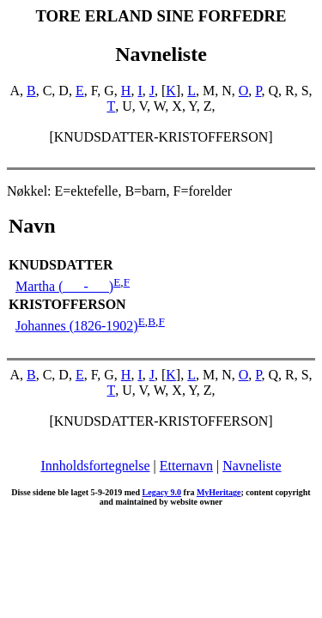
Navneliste (251, 465)
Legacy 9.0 (162, 492)
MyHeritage (219, 492)
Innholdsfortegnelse (94, 465)
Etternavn (186, 465)
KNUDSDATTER (61, 265)
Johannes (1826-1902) (76, 325)
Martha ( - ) (64, 286)
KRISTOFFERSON (67, 304)
